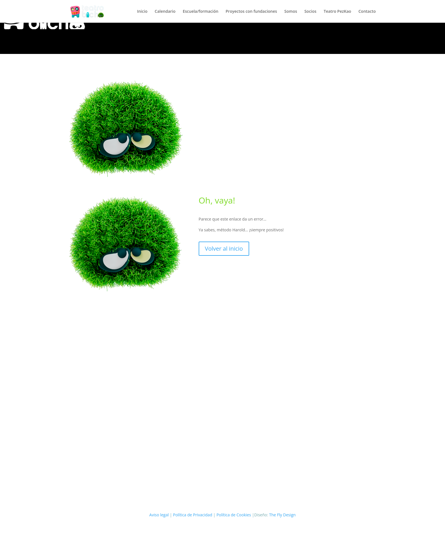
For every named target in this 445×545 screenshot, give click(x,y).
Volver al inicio (224, 248)
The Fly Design (282, 514)
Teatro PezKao (337, 11)
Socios (310, 11)
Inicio (142, 11)
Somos (290, 11)
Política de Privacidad (192, 514)
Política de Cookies (234, 514)
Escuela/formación (200, 11)
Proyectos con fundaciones (251, 11)
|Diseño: (260, 514)
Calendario (165, 11)
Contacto (367, 11)
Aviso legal (159, 514)
